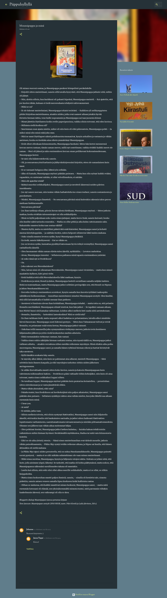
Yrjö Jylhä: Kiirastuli (127, 122)
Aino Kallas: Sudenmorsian (129, 202)
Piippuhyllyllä (21, 4)
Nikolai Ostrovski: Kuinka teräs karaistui (134, 175)
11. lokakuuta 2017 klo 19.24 (52, 538)
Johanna (29, 529)
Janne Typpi (38, 538)
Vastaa (30, 549)
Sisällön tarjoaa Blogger (83, 594)
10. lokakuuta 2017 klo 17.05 (42, 530)
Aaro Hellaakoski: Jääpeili (129, 95)
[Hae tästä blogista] (150, 4)
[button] (20, 34)
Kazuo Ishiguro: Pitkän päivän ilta (131, 149)
